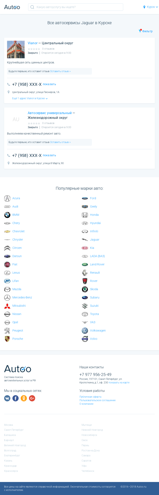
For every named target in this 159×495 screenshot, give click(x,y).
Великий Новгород (15, 445)
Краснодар (10, 465)
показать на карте (119, 382)
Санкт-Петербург (14, 429)
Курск (150, 6)
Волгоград (10, 450)
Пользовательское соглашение (98, 400)
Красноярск (11, 471)
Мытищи (87, 424)
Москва (8, 424)
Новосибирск (89, 435)
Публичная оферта (90, 396)
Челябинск (88, 471)
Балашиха (10, 435)
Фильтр (146, 31)
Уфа (84, 465)
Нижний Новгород (92, 429)
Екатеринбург (12, 455)
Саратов (86, 460)
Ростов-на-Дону (91, 450)
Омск (85, 440)
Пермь (85, 445)
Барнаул (9, 440)
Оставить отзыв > (60, 71)
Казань (8, 460)
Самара (86, 455)
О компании (86, 403)
